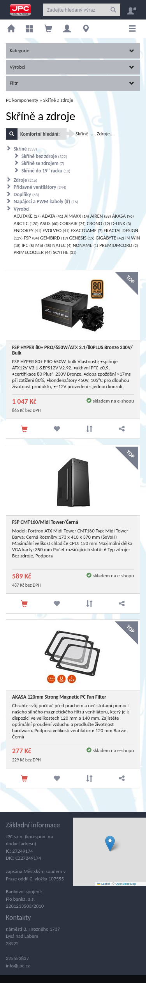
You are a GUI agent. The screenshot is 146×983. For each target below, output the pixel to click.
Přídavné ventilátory (40, 187)
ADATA (52, 216)
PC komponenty (22, 100)
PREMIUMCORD (118, 245)
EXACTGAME (86, 230)
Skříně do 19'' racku (45, 171)
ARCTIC (26, 223)
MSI (43, 245)
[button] (110, 844)
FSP (31, 238)
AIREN (100, 216)
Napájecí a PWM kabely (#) (46, 201)
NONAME (85, 245)
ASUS (49, 223)
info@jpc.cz (18, 966)
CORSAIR (73, 223)
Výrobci (72, 67)
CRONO (98, 223)
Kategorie (72, 50)
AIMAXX (76, 216)
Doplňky (26, 194)
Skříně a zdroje (58, 100)
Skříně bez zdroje (44, 156)
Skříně (25, 149)
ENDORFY (27, 230)
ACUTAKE (27, 216)
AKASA (123, 216)
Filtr (72, 83)
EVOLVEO (55, 230)
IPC (28, 245)
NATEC (61, 245)
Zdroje (25, 180)
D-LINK (121, 223)
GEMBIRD (54, 238)
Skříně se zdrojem (42, 163)
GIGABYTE (109, 238)
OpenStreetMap (125, 883)
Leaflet (103, 883)
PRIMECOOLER (33, 252)
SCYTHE (65, 252)
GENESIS (82, 238)
